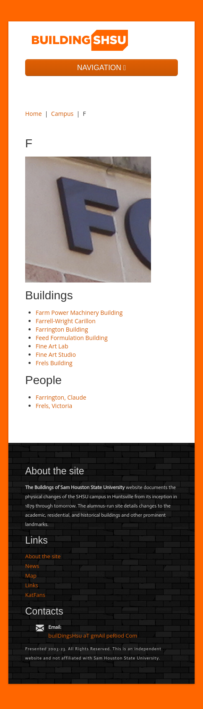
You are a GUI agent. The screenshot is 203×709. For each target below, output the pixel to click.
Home (33, 114)
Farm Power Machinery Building (79, 313)
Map (30, 575)
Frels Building (54, 363)
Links (31, 585)
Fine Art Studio (56, 354)
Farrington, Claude (61, 397)
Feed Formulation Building (72, 338)
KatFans (35, 595)
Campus (62, 114)
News (32, 566)
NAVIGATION (101, 67)
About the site (43, 556)
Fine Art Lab (52, 346)
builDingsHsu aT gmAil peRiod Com (92, 635)
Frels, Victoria (54, 406)
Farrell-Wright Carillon (66, 321)
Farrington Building (62, 329)
